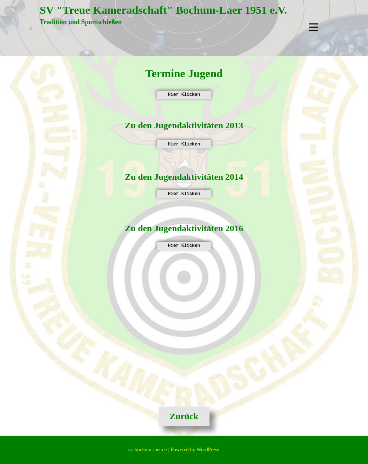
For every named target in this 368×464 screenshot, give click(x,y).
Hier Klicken (184, 94)
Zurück (184, 416)
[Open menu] (313, 27)
